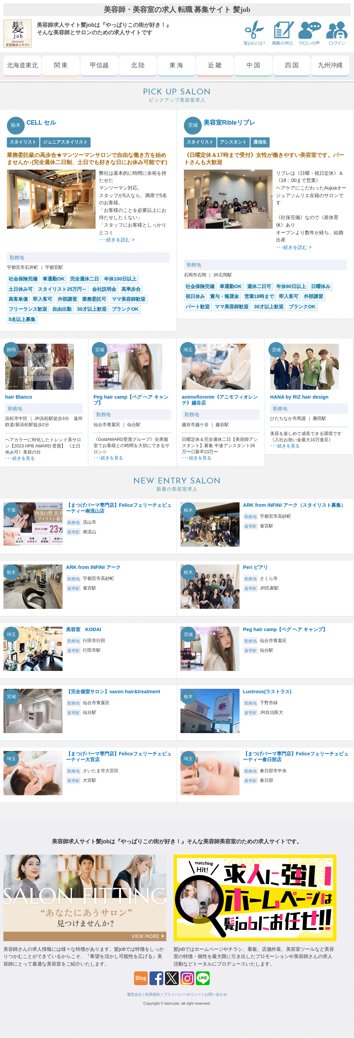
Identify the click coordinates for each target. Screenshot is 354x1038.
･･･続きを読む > (116, 239)
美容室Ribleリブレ (229, 122)
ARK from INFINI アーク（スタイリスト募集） (294, 505)
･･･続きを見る (20, 458)
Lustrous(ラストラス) (267, 691)
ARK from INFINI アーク (93, 567)
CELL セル (41, 122)
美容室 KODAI (83, 629)
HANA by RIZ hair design (299, 397)
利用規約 (152, 994)
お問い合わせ (215, 994)
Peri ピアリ (255, 567)
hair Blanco (18, 397)
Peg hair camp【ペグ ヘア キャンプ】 (285, 629)
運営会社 (134, 994)
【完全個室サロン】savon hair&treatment (113, 691)
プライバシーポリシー (182, 994)
